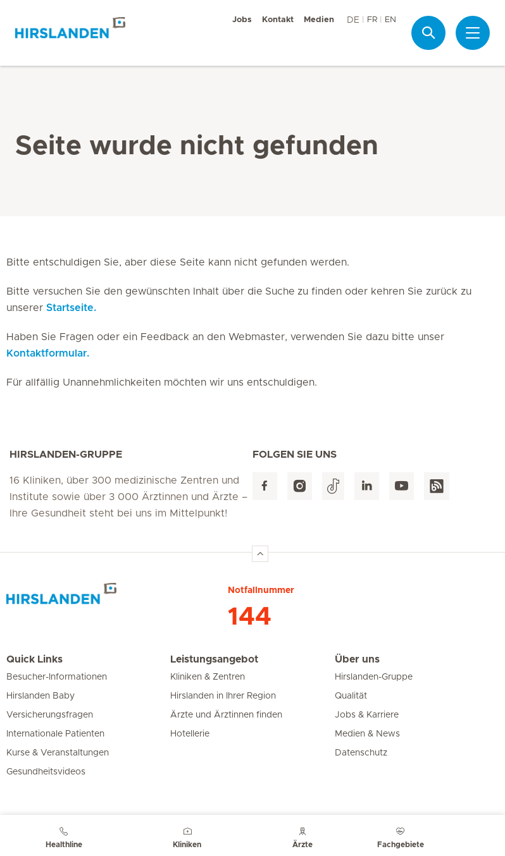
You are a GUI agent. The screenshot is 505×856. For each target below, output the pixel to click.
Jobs (242, 20)
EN (390, 20)
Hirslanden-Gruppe (374, 677)
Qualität (351, 696)
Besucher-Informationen (56, 677)
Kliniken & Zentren (207, 677)
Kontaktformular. (47, 353)
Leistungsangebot (214, 659)
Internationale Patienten (55, 734)
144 (249, 617)
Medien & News (367, 734)
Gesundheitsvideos (45, 771)
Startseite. (71, 308)
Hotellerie (189, 734)
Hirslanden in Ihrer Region (223, 696)
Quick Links (34, 659)
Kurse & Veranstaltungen (57, 753)
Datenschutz (361, 753)
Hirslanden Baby (40, 696)
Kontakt (278, 20)
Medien (319, 20)
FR (372, 20)
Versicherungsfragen (49, 715)
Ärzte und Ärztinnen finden (226, 715)
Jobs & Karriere (367, 715)
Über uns (357, 659)
